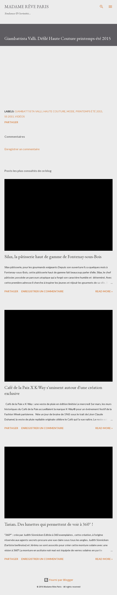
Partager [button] (11, 122)
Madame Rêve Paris (26, 6)
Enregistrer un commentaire (22, 149)
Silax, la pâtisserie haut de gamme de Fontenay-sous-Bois (52, 256)
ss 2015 (9, 116)
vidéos (20, 116)
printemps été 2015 (89, 111)
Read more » (104, 291)
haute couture (54, 111)
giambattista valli (28, 111)
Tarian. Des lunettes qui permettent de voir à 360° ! (48, 524)
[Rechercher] (101, 6)
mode (70, 111)
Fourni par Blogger (58, 580)
